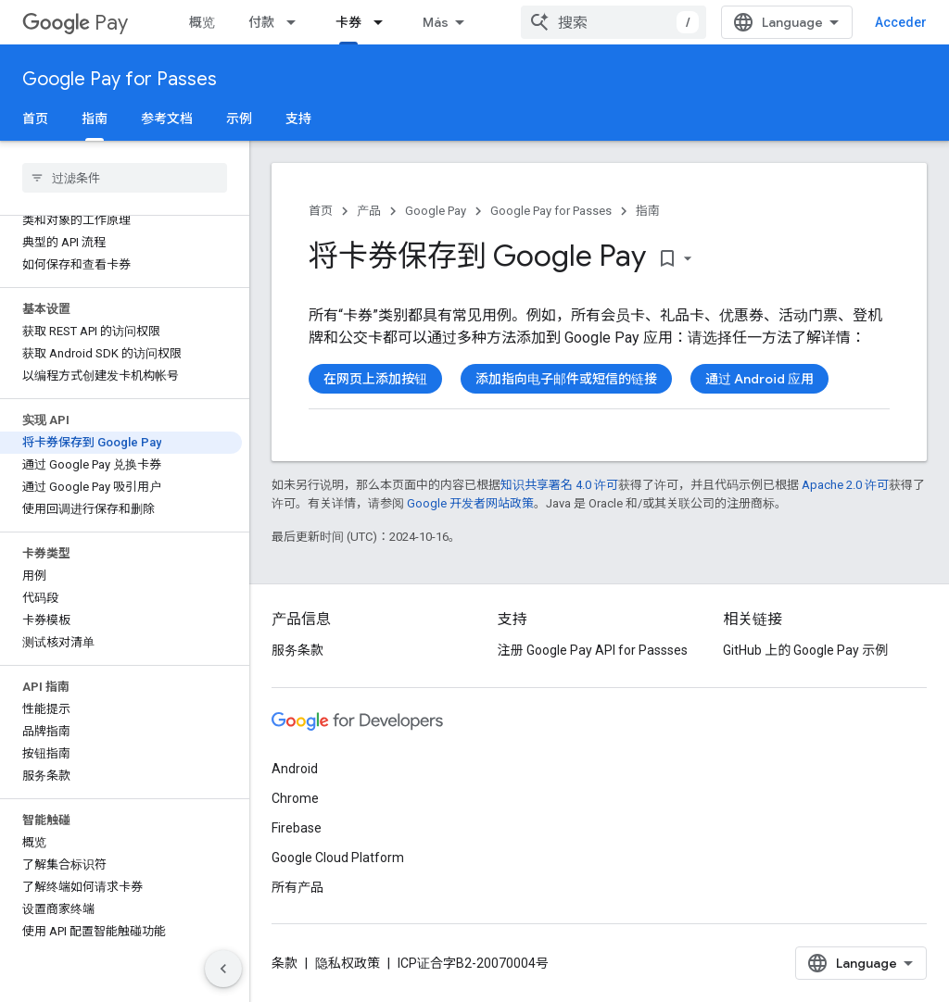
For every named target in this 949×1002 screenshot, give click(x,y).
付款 (261, 22)
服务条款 (297, 650)
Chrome (295, 798)
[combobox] (613, 22)
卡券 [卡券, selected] (348, 22)
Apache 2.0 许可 (845, 485)
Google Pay (435, 211)
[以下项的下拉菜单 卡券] (383, 22)
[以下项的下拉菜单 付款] (296, 22)
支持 (298, 118)
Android (295, 768)
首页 (35, 118)
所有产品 (297, 887)
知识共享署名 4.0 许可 (559, 485)
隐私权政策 (347, 963)
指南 (648, 211)
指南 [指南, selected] (95, 118)
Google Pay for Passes (119, 79)
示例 (239, 118)
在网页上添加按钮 (375, 378)
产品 (369, 211)
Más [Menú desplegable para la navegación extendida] (436, 22)
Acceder (901, 22)
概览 (202, 22)
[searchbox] (124, 178)
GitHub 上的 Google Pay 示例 (805, 650)
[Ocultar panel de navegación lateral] (223, 968)
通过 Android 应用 (759, 378)
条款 (284, 963)
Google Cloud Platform (338, 857)
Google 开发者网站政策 (470, 503)
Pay (75, 22)
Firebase (297, 827)
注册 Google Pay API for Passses (593, 650)
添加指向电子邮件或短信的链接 (566, 378)
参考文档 (167, 118)
